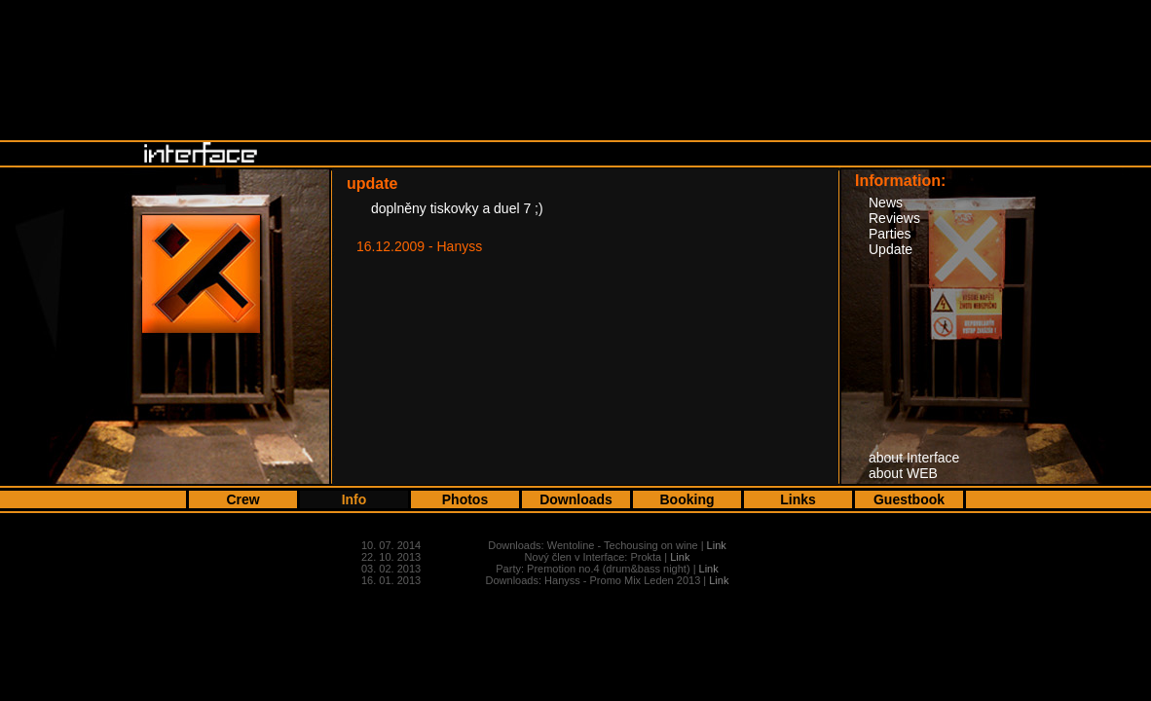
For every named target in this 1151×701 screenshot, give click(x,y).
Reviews (894, 218)
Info (354, 499)
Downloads (576, 499)
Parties (890, 233)
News (886, 202)
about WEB (903, 473)
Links (798, 499)
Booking (687, 499)
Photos (465, 499)
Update (890, 249)
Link (716, 545)
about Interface (914, 457)
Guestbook (909, 499)
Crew (242, 499)
